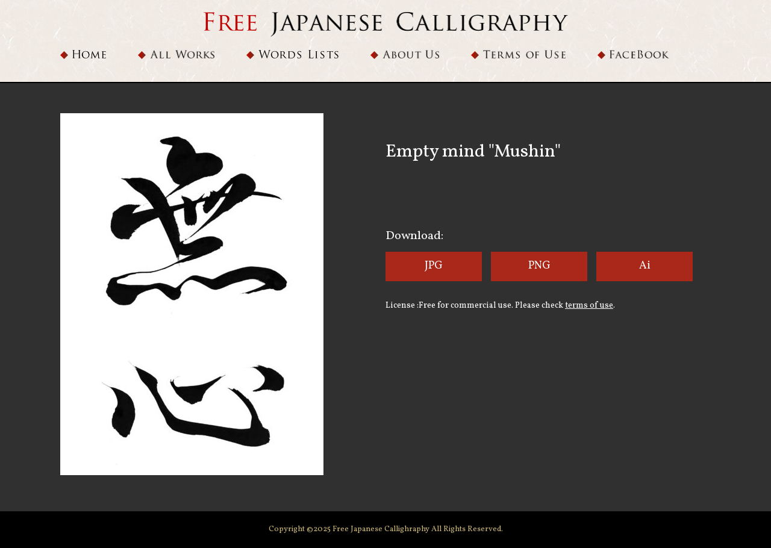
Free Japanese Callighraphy (381, 529)
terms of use (589, 305)
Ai (645, 265)
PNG (539, 265)
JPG (434, 265)
